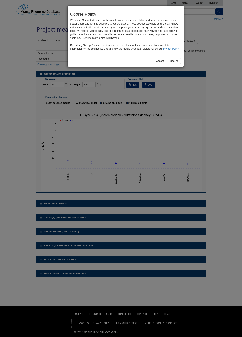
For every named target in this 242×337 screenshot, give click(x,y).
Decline (174, 60)
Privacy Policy (171, 48)
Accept (160, 60)
